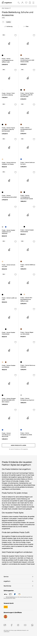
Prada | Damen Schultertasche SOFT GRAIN (26, 129)
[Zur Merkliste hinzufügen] (15, 35)
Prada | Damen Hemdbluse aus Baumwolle (6, 434)
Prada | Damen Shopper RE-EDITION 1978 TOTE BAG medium (9, 400)
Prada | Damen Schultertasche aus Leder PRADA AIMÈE (27, 60)
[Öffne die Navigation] (33, 3)
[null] (9, 43)
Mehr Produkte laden (18, 445)
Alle (3, 8)
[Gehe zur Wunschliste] (26, 3)
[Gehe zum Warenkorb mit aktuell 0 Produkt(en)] (30, 3)
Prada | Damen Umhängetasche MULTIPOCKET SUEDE (26, 197)
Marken (7, 8)
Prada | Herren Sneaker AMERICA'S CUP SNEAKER (8, 231)
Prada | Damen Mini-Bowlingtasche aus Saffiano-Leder (26, 299)
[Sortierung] (11, 26)
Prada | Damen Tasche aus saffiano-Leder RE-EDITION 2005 (26, 94)
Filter (27, 26)
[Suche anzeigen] (19, 3)
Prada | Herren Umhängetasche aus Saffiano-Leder (7, 60)
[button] (22, 3)
